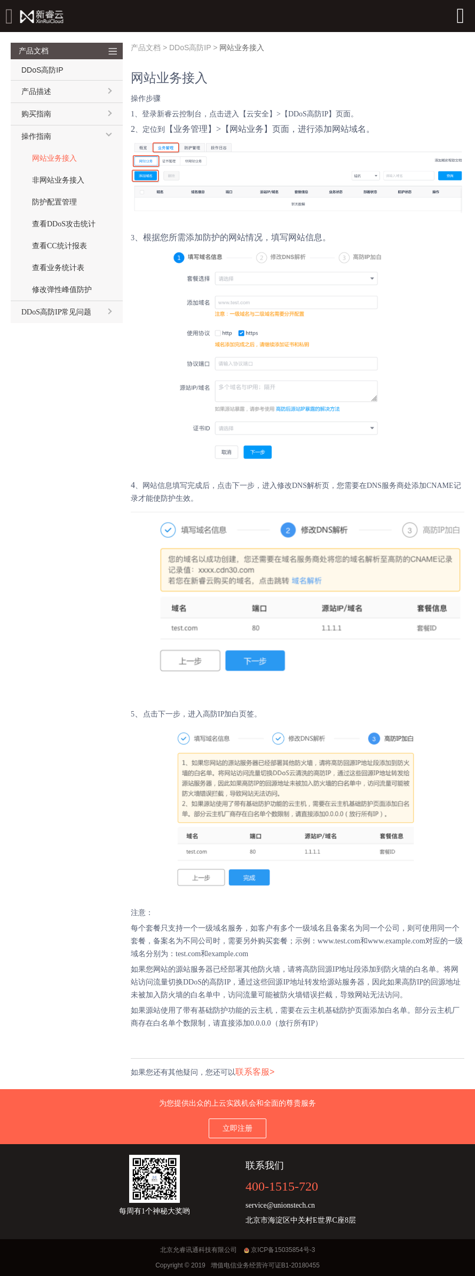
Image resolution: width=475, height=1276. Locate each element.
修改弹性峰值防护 (62, 290)
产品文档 (146, 47)
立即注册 (237, 1128)
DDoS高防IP (190, 47)
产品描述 (36, 92)
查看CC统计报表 (59, 246)
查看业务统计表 (58, 268)
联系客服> (254, 1071)
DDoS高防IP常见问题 (56, 312)
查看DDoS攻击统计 (64, 224)
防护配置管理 (54, 202)
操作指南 (36, 136)
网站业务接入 (54, 158)
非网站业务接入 (58, 180)
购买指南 (36, 114)
